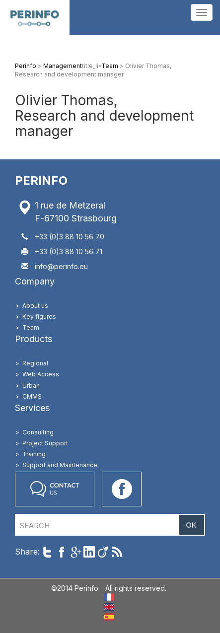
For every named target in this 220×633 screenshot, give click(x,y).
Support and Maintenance (59, 465)
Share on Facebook (61, 552)
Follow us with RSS (117, 552)
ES (109, 617)
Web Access (40, 374)
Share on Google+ (75, 552)
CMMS (32, 396)
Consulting (38, 432)
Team (109, 66)
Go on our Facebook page (122, 489)
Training (34, 454)
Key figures (39, 316)
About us (35, 305)
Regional (35, 363)
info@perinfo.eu (61, 266)
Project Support (45, 443)
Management (62, 66)
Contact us (54, 489)
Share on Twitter (47, 552)
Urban (31, 385)
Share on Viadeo (103, 552)
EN (109, 607)
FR (109, 597)
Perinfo (35, 17)
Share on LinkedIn (89, 552)
